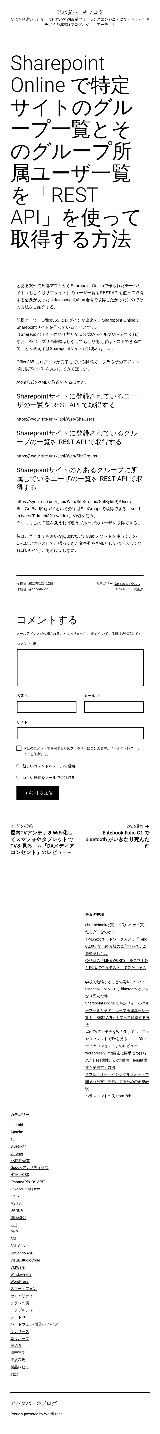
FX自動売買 (20, 1160)
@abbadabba (38, 589)
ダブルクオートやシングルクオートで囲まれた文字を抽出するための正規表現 (117, 1081)
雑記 (14, 1374)
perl (13, 1224)
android (16, 1125)
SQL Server (19, 1246)
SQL (13, 1239)
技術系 (139, 589)
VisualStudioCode (25, 1260)
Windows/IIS (20, 1274)
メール (92, 696)
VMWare (17, 1267)
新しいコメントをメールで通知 (48, 766)
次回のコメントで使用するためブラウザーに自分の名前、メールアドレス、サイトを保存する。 (82, 751)
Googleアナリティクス (29, 1167)
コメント (26, 644)
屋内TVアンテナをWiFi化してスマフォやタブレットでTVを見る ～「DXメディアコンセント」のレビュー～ (117, 1038)
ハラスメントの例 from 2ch (108, 1096)
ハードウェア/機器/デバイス (34, 1324)
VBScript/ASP (21, 1253)
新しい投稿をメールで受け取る (48, 778)
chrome (16, 1153)
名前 (22, 696)
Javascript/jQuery (127, 583)
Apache (16, 1132)
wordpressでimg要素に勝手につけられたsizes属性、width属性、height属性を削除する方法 (116, 1060)
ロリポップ (19, 1338)
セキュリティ (21, 1296)
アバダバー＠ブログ (80, 12)
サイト (22, 722)
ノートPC (18, 1317)
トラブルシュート (25, 1310)
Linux (14, 1196)
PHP (14, 1231)
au (12, 1139)
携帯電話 (17, 1352)
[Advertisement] (49, 938)
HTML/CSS (19, 1174)
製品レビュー (21, 1367)
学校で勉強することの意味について (115, 982)
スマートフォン (23, 1288)
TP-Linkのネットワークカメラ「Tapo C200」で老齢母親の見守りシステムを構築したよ (116, 946)
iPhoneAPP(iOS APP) (28, 1182)
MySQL (16, 1203)
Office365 (123, 589)
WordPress (19, 1281)
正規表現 (17, 1360)
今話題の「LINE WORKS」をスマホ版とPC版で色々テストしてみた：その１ (116, 967)
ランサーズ (19, 1331)
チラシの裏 (19, 1303)
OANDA (16, 1210)
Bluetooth (18, 1146)
